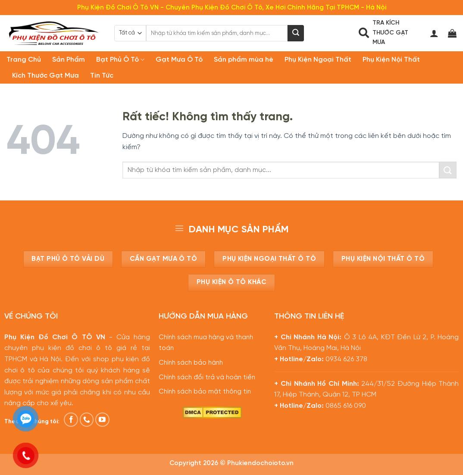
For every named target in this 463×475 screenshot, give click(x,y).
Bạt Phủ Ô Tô (120, 60)
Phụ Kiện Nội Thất (391, 59)
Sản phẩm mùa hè (243, 59)
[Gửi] (296, 33)
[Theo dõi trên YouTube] (102, 419)
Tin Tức (101, 75)
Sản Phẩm (68, 59)
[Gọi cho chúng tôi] (87, 419)
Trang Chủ (23, 59)
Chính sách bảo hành (191, 362)
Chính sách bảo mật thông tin (205, 391)
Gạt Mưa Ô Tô (179, 59)
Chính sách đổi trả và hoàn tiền (207, 377)
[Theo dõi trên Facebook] (71, 419)
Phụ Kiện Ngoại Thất (318, 59)
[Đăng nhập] (434, 33)
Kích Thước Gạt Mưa (45, 75)
